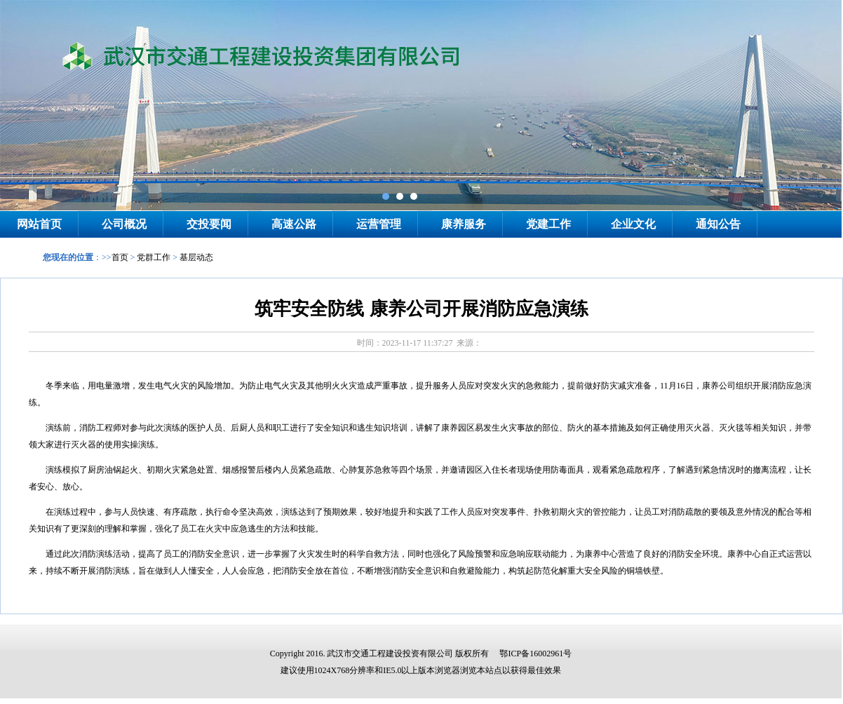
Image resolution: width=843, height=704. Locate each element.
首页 (120, 257)
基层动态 (196, 257)
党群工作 (153, 257)
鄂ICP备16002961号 (535, 653)
